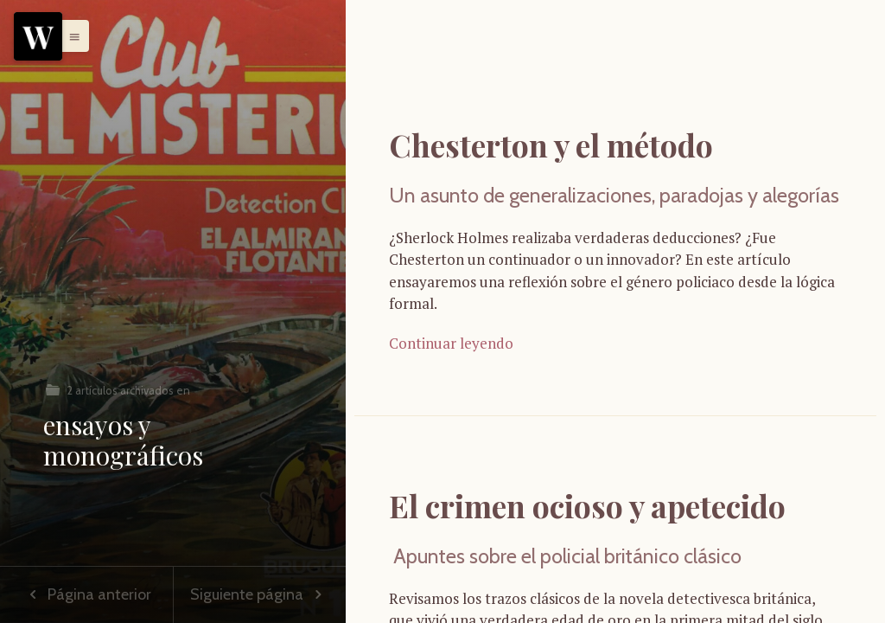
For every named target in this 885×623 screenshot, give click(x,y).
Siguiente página (259, 594)
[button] (70, 35)
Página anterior (86, 594)
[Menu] (38, 36)
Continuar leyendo (451, 343)
